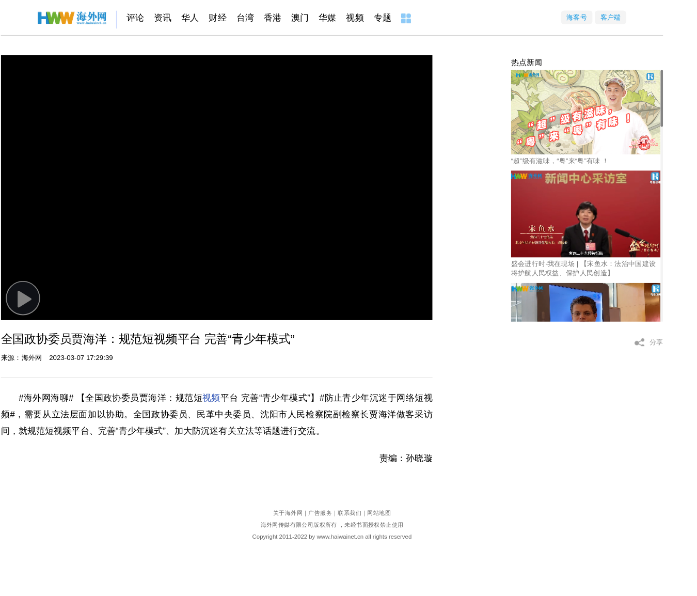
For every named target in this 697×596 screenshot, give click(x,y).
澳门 (300, 18)
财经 (217, 18)
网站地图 (379, 513)
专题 (382, 18)
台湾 (245, 18)
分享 (656, 342)
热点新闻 (527, 62)
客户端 (610, 17)
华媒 (327, 18)
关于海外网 (288, 513)
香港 (272, 18)
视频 (354, 18)
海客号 (576, 17)
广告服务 (320, 513)
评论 (135, 18)
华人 (190, 18)
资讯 (162, 18)
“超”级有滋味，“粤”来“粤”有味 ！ (560, 160)
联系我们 (349, 513)
